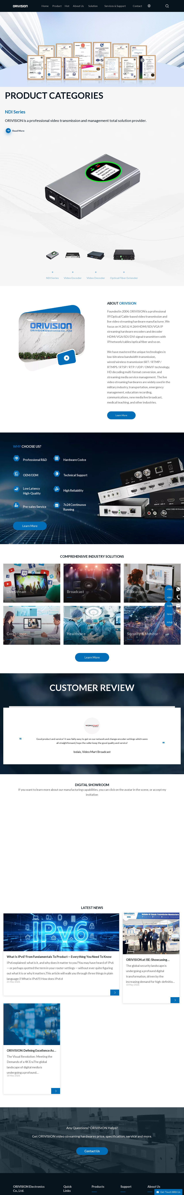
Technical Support (130, 1116)
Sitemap (109, 1189)
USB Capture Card (102, 1149)
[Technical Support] (56, 474)
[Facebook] (150, 1144)
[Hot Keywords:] (167, 6)
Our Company (155, 1109)
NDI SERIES (98, 1109)
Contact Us (92, 1060)
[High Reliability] (56, 489)
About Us (68, 1126)
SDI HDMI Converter (104, 1155)
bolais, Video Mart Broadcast (92, 752)
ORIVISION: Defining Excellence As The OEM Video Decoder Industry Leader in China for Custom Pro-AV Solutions (150, 960)
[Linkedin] (159, 1144)
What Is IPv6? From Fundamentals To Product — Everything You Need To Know (31, 960)
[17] (51, 338)
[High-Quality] (16, 489)
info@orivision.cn (34, 1114)
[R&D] (16, 458)
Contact (68, 1153)
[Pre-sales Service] (16, 505)
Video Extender (100, 1142)
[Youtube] (150, 1151)
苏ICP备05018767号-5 (147, 1189)
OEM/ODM (70, 1133)
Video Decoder (100, 1122)
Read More (15, 130)
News (150, 1116)
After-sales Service (131, 1122)
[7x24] (56, 505)
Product (68, 1120)
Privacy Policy (124, 1189)
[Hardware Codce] (56, 458)
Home (66, 1113)
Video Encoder (100, 1116)
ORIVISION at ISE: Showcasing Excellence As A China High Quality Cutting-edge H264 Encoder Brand (90, 960)
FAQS (123, 1129)
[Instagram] (159, 1151)
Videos (124, 1135)
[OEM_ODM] (16, 474)
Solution (125, 1109)
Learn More (121, 415)
